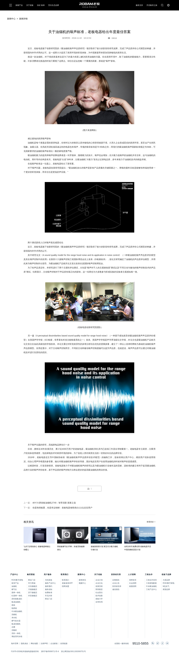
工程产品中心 (151, 589)
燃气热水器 (15, 621)
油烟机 (14, 586)
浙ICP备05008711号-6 (50, 651)
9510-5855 (140, 643)
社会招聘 (132, 583)
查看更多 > (151, 522)
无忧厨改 (48, 580)
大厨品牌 (166, 580)
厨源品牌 (166, 589)
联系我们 (65, 580)
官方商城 (31, 583)
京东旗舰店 (32, 586)
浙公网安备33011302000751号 (73, 651)
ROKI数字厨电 (17, 580)
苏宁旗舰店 (32, 592)
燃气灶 (14, 589)
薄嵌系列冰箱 (16, 636)
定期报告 (115, 580)
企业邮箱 (54, 643)
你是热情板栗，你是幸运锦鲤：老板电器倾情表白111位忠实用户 (62, 507)
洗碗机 (14, 614)
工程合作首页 (151, 580)
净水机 (14, 618)
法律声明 (44, 643)
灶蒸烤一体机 (16, 596)
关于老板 (29, 5)
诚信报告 (115, 589)
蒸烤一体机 (15, 592)
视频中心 (82, 583)
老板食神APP (67, 583)
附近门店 (31, 580)
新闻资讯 (82, 580)
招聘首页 (132, 580)
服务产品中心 (50, 583)
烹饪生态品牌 (53, 5)
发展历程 (99, 586)
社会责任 (99, 592)
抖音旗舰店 (32, 596)
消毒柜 (14, 630)
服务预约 (48, 586)
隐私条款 (24, 643)
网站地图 (34, 643)
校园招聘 (132, 586)
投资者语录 (116, 586)
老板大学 (99, 599)
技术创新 (99, 596)
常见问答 (48, 596)
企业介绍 (99, 580)
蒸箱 (13, 605)
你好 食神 (41, 5)
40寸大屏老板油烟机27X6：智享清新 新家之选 (54, 503)
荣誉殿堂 (99, 589)
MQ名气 (166, 586)
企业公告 (115, 583)
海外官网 (14, 643)
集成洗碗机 (15, 624)
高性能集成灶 (16, 599)
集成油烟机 (15, 602)
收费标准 (48, 592)
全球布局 (99, 602)
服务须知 (48, 589)
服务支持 (139, 5)
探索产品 (19, 5)
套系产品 (15, 583)
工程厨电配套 (151, 583)
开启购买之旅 (151, 5)
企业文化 (99, 583)
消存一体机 (15, 633)
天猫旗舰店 (32, 589)
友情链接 (63, 643)
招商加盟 (65, 586)
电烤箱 (14, 608)
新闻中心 (11, 18)
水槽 (13, 627)
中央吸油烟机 (16, 611)
